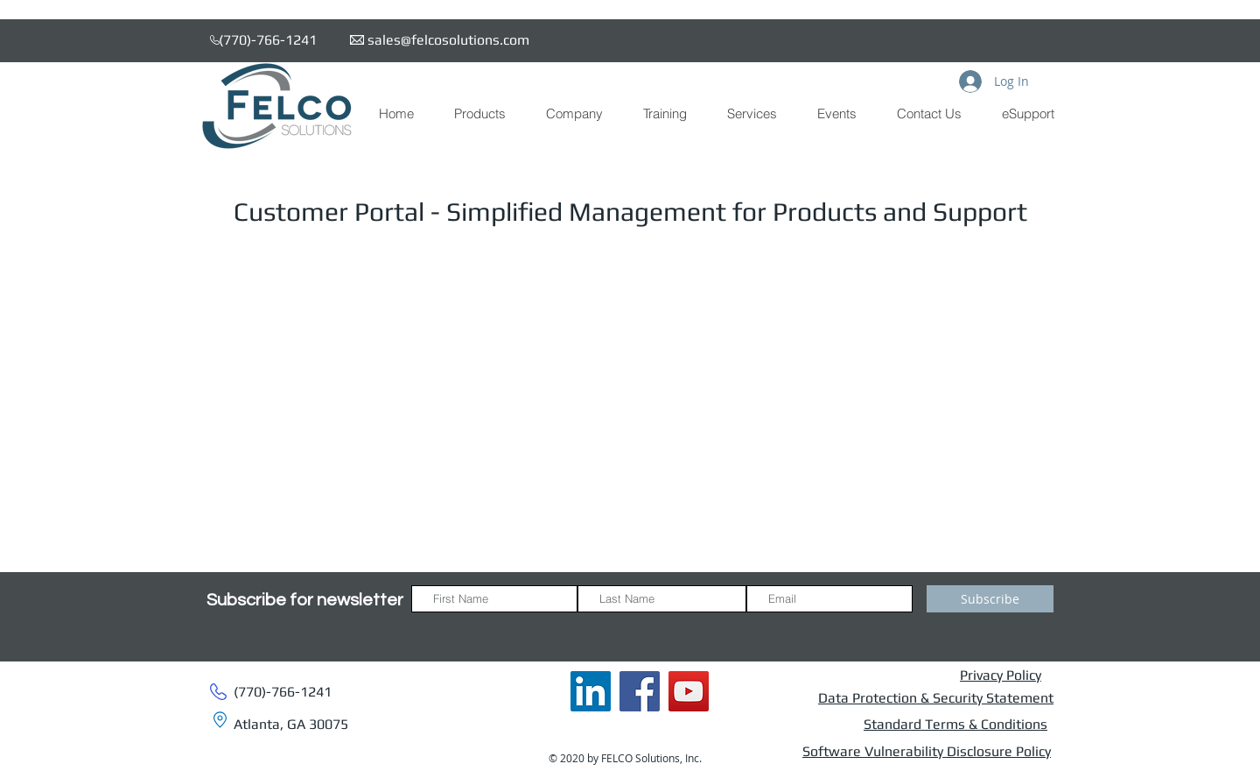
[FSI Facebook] (640, 691)
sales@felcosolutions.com (448, 40)
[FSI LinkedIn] (590, 691)
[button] (479, 113)
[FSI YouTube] (688, 691)
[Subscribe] (990, 598)
